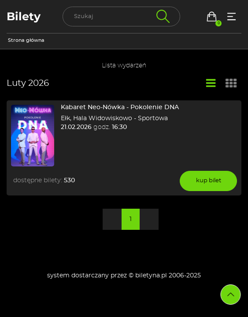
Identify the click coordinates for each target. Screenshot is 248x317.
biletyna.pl (151, 276)
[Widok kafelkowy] (231, 84)
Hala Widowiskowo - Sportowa (120, 118)
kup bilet (208, 181)
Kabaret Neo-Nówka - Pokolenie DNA (120, 107)
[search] (121, 17)
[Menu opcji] (231, 16)
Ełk (65, 118)
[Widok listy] (211, 83)
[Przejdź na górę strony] (231, 294)
